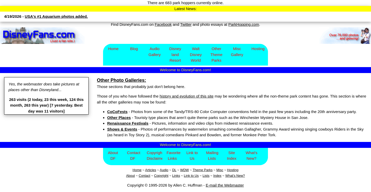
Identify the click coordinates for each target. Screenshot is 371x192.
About (130, 176)
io (167, 170)
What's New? (251, 155)
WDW (184, 170)
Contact (144, 176)
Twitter (185, 24)
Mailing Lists (212, 155)
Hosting (258, 48)
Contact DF (133, 155)
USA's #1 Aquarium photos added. (56, 16)
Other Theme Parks (216, 54)
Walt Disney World (196, 54)
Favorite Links (173, 155)
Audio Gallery (154, 51)
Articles (150, 170)
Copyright (161, 176)
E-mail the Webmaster (225, 185)
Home (113, 48)
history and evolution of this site (186, 96)
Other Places (119, 117)
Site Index (232, 155)
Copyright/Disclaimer (155, 155)
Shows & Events (122, 129)
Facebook (163, 24)
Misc (219, 170)
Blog (134, 48)
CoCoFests (117, 111)
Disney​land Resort (175, 54)
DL (174, 170)
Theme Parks (203, 170)
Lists (206, 176)
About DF (113, 155)
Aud (163, 170)
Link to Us (192, 155)
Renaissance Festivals (127, 123)
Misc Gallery (237, 51)
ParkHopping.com (243, 24)
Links (176, 176)
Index (217, 176)
